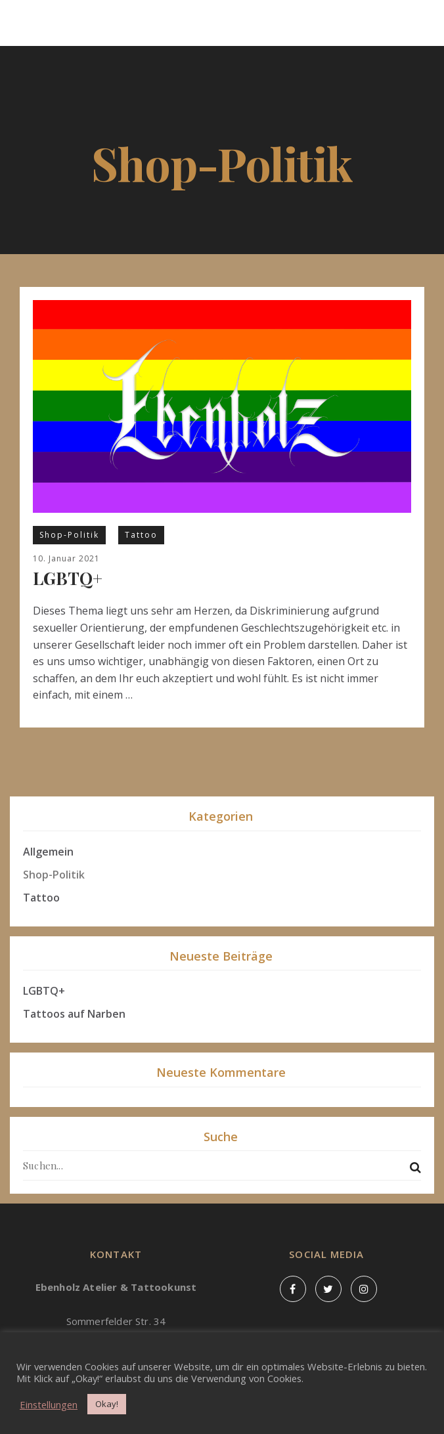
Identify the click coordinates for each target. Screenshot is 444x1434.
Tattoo (141, 526)
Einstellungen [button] (49, 1404)
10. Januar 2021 (66, 549)
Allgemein (48, 842)
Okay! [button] (106, 1404)
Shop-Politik (69, 526)
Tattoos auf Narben (74, 1005)
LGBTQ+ (67, 569)
